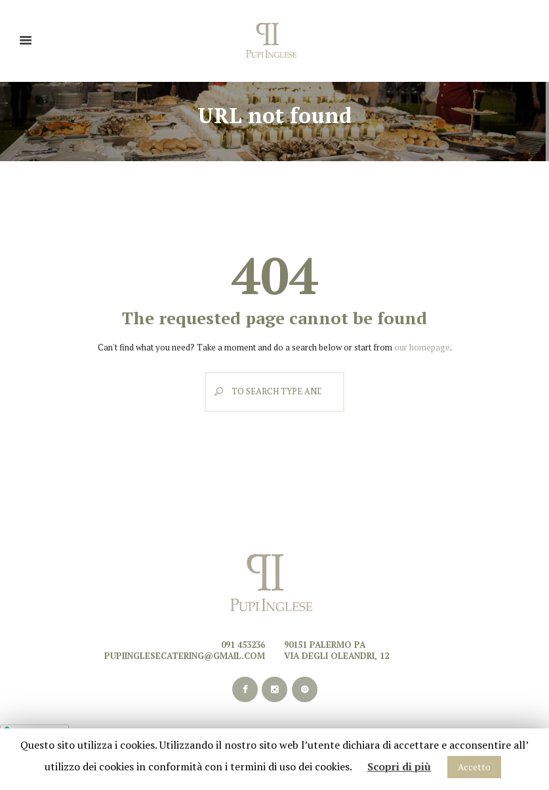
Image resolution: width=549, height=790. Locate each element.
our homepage (422, 347)
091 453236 (243, 644)
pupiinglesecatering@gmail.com (184, 656)
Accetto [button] (474, 767)
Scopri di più (399, 766)
